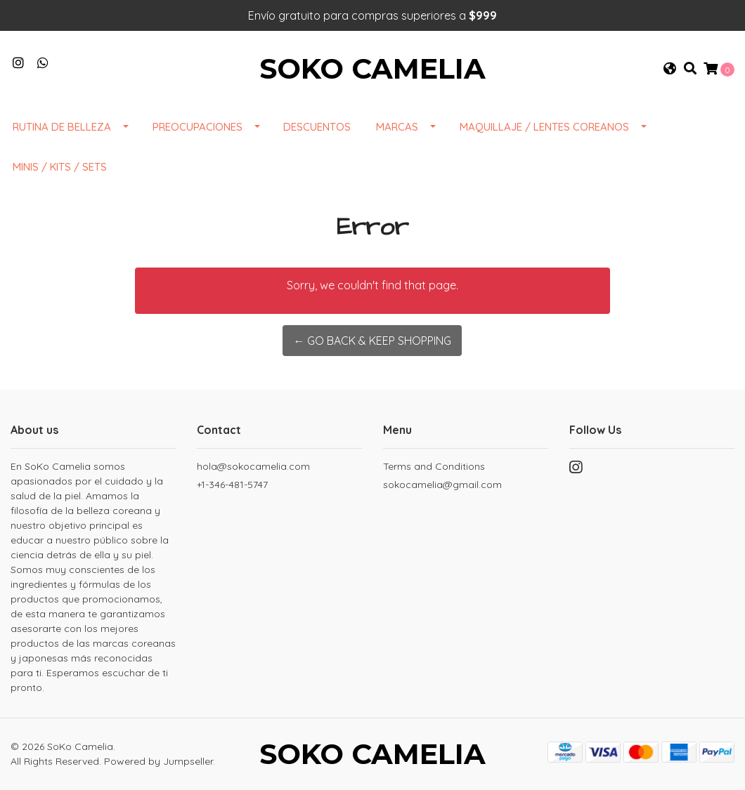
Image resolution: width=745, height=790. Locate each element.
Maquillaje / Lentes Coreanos (544, 126)
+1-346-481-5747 (232, 484)
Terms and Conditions (434, 466)
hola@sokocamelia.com (253, 466)
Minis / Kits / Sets (60, 166)
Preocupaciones (197, 126)
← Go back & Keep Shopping (372, 341)
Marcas (397, 126)
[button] (670, 68)
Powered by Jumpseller (158, 761)
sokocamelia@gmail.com (442, 484)
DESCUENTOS (317, 126)
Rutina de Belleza (62, 126)
